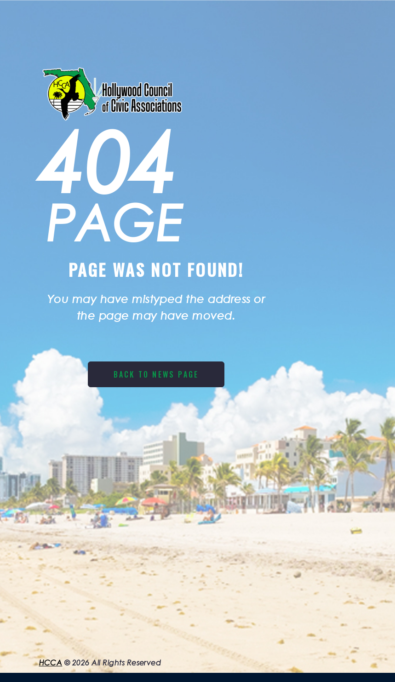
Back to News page (156, 374)
